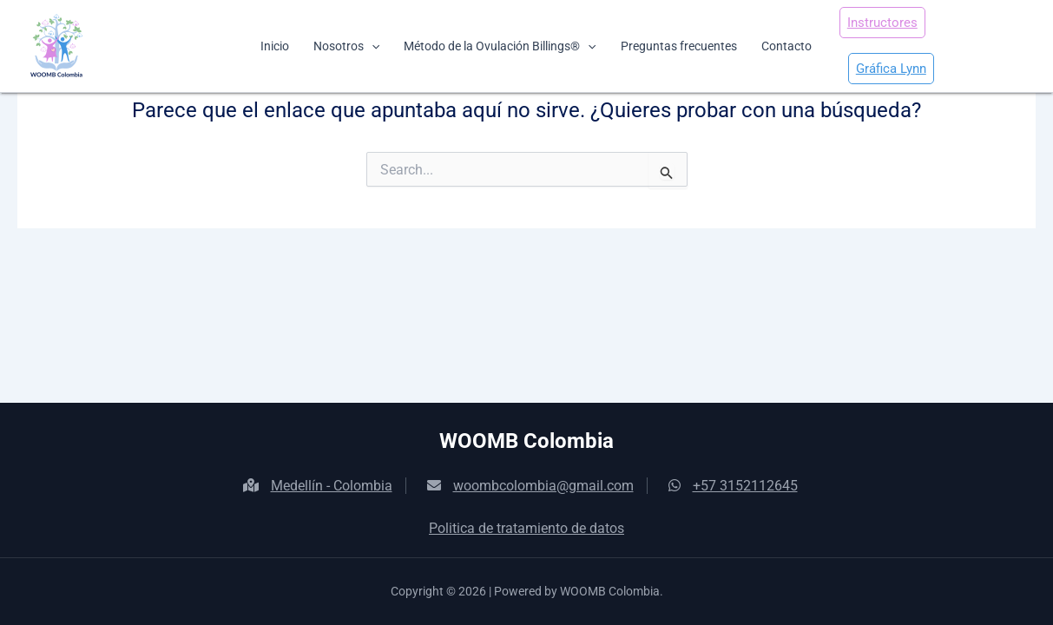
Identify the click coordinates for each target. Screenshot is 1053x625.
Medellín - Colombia (317, 485)
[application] (371, 46)
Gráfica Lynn (891, 68)
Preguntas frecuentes (679, 46)
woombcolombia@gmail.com (530, 485)
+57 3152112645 (733, 485)
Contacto (786, 46)
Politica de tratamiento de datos (526, 528)
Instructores (882, 22)
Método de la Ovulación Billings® (500, 46)
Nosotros (346, 46)
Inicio (274, 46)
